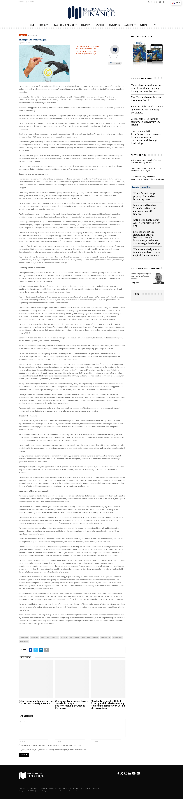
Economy (43, 25)
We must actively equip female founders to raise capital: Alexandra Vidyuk (147, 252)
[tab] (135, 187)
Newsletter (114, 25)
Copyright (34, 638)
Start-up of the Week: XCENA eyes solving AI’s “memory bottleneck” (147, 109)
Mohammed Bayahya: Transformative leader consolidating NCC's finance (145, 209)
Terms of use (75, 791)
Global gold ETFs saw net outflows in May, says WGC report (145, 121)
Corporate (45, 638)
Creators (55, 638)
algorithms (24, 638)
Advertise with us (49, 788)
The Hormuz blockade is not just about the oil (146, 99)
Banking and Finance (64, 25)
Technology (32, 35)
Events (143, 25)
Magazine (128, 25)
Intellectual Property (90, 638)
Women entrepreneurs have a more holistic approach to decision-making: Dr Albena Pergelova (71, 704)
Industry (85, 25)
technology (117, 638)
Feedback (95, 788)
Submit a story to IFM (69, 788)
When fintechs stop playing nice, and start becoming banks (145, 196)
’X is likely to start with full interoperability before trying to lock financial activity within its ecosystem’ (108, 704)
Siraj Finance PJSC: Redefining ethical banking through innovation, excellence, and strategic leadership (146, 137)
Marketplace (105, 638)
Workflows (24, 641)
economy (64, 638)
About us (23, 788)
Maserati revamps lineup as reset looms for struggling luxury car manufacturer (146, 88)
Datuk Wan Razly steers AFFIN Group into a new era (146, 222)
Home (31, 25)
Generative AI (74, 638)
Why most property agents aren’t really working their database (141, 276)
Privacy (63, 791)
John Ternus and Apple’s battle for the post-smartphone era (36, 702)
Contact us (34, 788)
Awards (100, 25)
